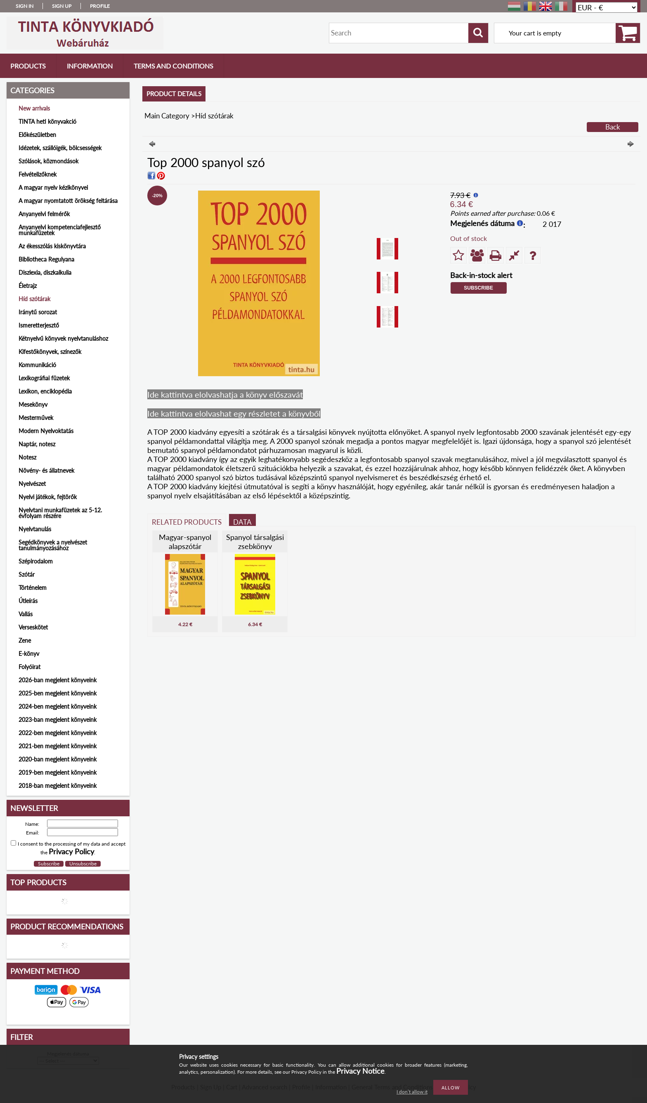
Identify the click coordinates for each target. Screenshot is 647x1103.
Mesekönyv (33, 404)
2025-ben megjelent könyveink (58, 693)
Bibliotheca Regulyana (46, 259)
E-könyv (29, 653)
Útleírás (28, 600)
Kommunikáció (37, 364)
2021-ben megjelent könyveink (58, 745)
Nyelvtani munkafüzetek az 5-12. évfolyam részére (60, 513)
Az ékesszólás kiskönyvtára (52, 246)
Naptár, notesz (37, 444)
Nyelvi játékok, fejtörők (48, 496)
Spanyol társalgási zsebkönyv (255, 542)
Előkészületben (37, 134)
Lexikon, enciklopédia (45, 391)
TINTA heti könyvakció (47, 121)
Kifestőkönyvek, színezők (50, 351)
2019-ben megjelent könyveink (58, 772)
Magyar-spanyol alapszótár (185, 542)
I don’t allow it (412, 1092)
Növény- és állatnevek (46, 470)
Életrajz (28, 285)
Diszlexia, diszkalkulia (45, 272)
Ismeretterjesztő (39, 325)
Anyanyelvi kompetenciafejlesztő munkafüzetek (60, 230)
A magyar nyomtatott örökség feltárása (68, 200)
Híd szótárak (34, 298)
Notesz (27, 457)
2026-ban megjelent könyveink (58, 679)
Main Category (166, 115)
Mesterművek (36, 417)
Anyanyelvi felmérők (44, 213)
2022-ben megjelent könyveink (58, 732)
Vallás (26, 613)
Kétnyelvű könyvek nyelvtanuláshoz (63, 338)
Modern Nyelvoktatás (46, 430)
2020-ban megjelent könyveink (58, 759)
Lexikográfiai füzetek (44, 378)
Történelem (33, 587)
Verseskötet (33, 627)
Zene (25, 640)
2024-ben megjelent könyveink (58, 706)
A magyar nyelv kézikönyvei (53, 187)
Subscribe (478, 288)
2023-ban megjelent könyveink (58, 719)
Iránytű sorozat (38, 312)
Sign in (24, 6)
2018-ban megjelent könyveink (58, 785)
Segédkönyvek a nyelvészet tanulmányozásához (53, 545)
